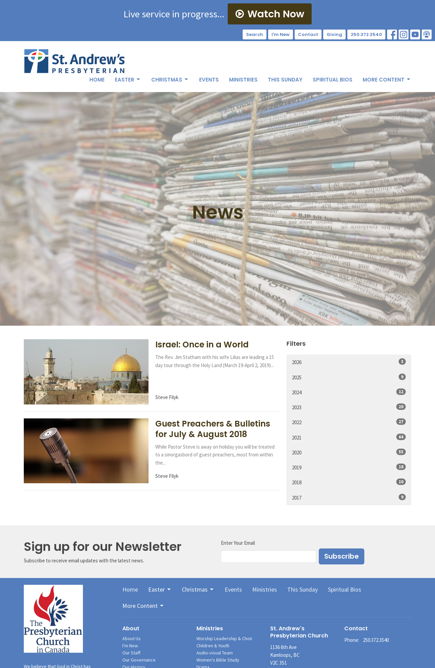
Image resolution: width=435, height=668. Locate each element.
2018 (349, 482)
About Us (131, 638)
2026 (349, 361)
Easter (128, 79)
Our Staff (131, 653)
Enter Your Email (238, 543)
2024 (349, 392)
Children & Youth (212, 646)
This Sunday (285, 79)
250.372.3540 (366, 34)
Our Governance (139, 660)
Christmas (170, 79)
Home (97, 79)
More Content (387, 79)
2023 (349, 407)
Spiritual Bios (332, 79)
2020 (349, 452)
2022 (349, 422)
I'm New (281, 34)
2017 (349, 497)
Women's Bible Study (217, 660)
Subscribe (341, 556)
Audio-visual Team (214, 653)
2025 (349, 377)
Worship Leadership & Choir (224, 638)
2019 (349, 467)
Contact (308, 34)
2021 (349, 437)
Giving (334, 34)
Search (254, 34)
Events (209, 79)
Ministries (243, 79)
